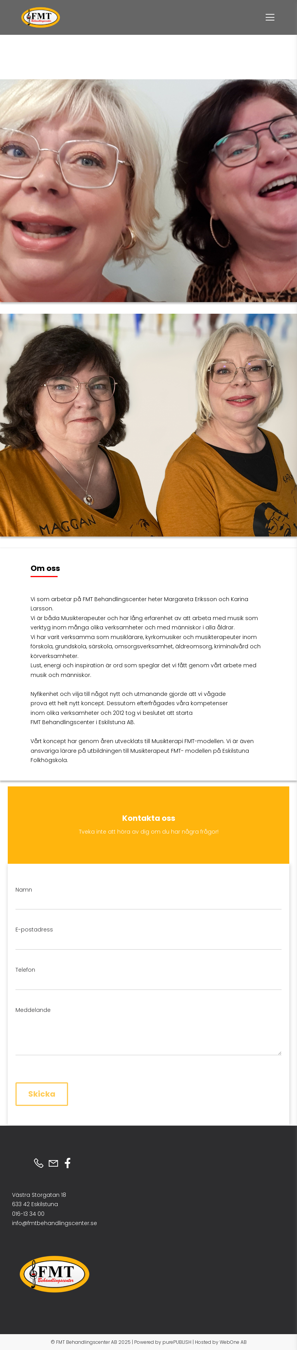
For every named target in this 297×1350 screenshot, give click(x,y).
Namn (23, 890)
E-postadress (34, 929)
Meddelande (33, 1010)
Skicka (41, 1094)
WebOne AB (233, 1342)
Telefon (25, 970)
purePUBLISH (176, 1342)
